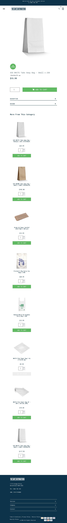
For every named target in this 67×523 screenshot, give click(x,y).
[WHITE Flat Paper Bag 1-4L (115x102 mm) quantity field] (20, 368)
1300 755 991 (34, 2)
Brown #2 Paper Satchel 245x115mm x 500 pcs (21, 228)
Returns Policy (36, 517)
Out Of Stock (22, 374)
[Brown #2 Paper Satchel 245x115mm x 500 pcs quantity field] (20, 237)
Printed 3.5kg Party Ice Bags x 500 (22, 271)
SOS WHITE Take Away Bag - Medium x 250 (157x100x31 (22, 140)
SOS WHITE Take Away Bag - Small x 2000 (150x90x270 (22, 446)
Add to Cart (39, 89)
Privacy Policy (26, 517)
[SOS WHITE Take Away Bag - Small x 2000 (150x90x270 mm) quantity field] (20, 456)
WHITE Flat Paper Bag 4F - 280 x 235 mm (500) (21, 402)
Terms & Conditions (15, 517)
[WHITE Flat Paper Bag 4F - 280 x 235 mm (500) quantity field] (20, 412)
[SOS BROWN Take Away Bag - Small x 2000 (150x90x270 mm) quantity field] (20, 194)
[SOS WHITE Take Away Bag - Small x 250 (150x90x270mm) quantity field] (15, 89)
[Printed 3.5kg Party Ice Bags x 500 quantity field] (20, 281)
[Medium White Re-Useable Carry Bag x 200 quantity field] (20, 325)
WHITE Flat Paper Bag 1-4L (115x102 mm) (21, 359)
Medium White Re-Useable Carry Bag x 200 (22, 315)
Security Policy (14, 519)
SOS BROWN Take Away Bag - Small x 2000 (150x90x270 (22, 184)
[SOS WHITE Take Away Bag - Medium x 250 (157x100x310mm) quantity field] (20, 150)
